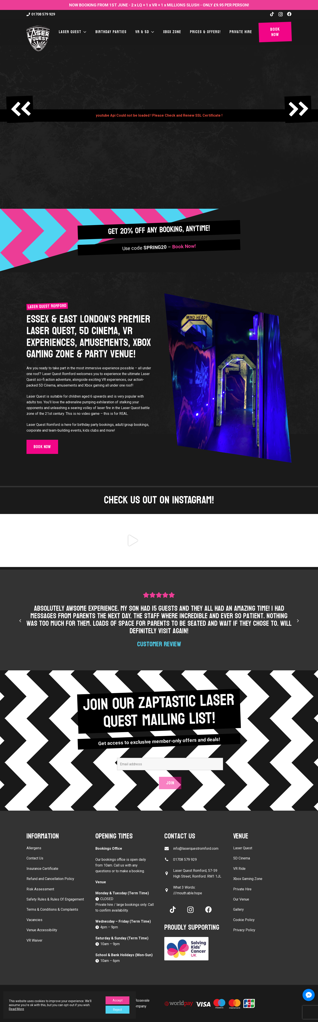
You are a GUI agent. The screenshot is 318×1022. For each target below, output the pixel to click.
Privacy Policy (244, 930)
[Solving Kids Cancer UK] (193, 948)
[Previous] (20, 620)
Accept (118, 1000)
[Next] (298, 620)
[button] (84, 32)
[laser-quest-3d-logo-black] (38, 38)
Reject (117, 1009)
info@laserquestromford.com (195, 848)
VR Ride (239, 869)
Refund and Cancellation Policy (50, 879)
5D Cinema (241, 858)
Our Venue (241, 899)
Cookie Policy (244, 920)
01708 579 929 (185, 859)
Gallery (238, 909)
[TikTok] (272, 14)
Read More (16, 1009)
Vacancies (34, 920)
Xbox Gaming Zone (247, 879)
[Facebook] (289, 14)
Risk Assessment (40, 889)
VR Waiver (34, 940)
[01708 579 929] (168, 859)
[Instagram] (280, 14)
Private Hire (242, 889)
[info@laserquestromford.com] (168, 848)
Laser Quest (242, 848)
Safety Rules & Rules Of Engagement (55, 899)
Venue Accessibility (41, 930)
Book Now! (184, 246)
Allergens (33, 848)
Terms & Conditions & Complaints (52, 909)
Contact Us (34, 858)
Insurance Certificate (42, 869)
